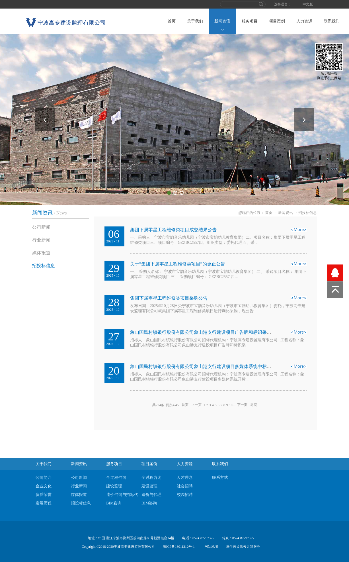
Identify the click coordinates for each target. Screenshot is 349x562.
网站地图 (210, 547)
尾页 (253, 405)
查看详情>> (299, 231)
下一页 (242, 405)
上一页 (196, 405)
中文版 (308, 4)
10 (231, 405)
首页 (172, 21)
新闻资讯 (285, 213)
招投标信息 (307, 213)
